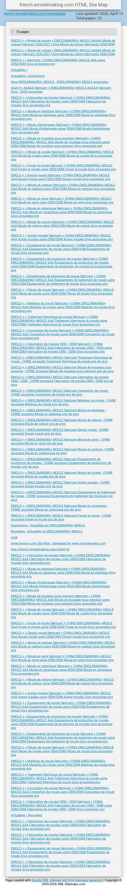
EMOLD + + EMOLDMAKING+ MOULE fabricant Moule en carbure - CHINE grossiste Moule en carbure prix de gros (62, 451)
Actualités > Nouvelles (26, 815)
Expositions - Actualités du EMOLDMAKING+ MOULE (48, 525)
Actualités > (19, 70)
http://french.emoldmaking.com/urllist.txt (40, 549)
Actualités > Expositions (28, 76)
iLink (14, 537)
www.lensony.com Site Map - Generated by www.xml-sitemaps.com (58, 543)
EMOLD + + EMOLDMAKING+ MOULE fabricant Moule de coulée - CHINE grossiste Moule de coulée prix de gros (61, 474)
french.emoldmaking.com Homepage (34, 14)
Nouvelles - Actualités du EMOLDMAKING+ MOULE (46, 531)
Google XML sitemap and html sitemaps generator (66, 880)
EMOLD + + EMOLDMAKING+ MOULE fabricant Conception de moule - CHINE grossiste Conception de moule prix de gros (60, 392)
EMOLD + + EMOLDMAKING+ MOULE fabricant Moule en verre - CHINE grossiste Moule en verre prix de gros (60, 441)
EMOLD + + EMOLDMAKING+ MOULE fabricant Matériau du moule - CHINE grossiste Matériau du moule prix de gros (63, 402)
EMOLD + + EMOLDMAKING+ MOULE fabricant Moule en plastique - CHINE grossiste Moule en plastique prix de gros (58, 412)
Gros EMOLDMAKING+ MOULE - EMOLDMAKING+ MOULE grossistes (59, 82)
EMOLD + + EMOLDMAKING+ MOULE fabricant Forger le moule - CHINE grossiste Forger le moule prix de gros (61, 517)
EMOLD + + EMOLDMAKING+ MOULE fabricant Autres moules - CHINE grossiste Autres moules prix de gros (60, 484)
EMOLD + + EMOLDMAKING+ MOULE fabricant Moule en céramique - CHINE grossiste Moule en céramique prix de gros (59, 508)
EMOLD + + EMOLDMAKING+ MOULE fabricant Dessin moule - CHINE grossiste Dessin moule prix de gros (60, 432)
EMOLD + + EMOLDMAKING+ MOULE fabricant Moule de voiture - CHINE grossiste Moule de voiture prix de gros (62, 422)
